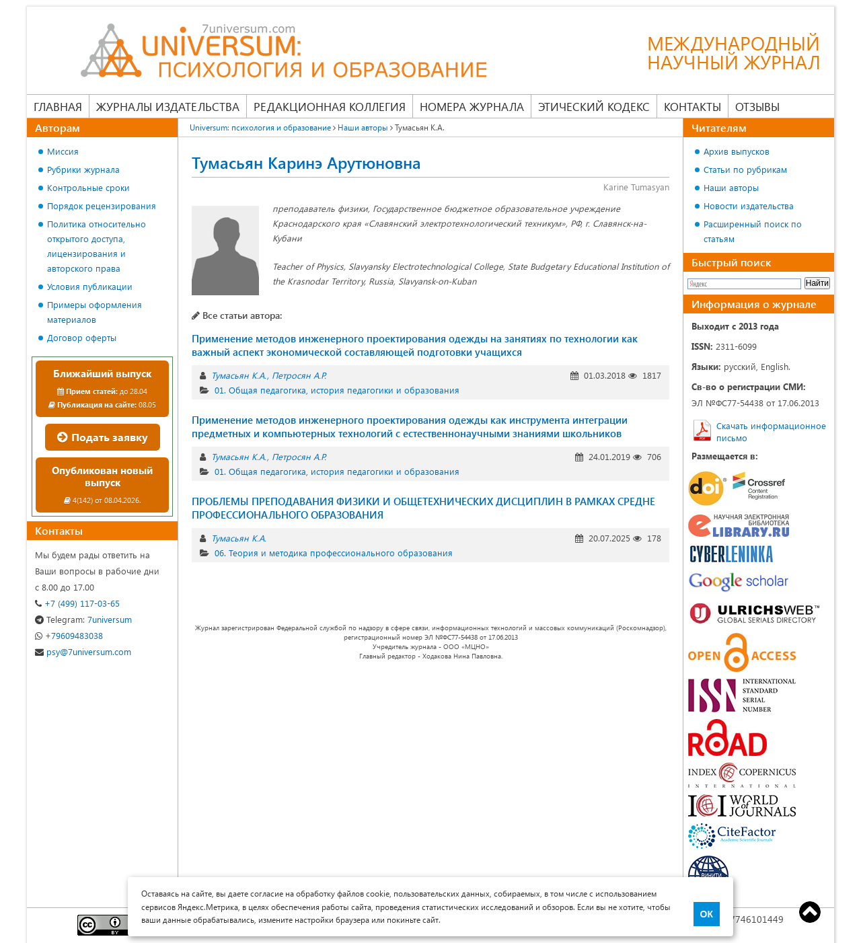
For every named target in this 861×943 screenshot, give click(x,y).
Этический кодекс (594, 106)
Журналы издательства (167, 106)
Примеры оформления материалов (94, 312)
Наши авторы (731, 187)
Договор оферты (81, 337)
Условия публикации (90, 286)
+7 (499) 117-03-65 (77, 603)
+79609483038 (69, 635)
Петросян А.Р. (299, 375)
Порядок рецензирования (101, 205)
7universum (83, 619)
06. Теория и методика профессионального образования (334, 552)
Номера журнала (472, 106)
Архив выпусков (737, 151)
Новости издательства (749, 205)
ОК (706, 914)
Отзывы (757, 106)
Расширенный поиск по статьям (753, 231)
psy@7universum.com (83, 651)
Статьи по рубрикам (745, 169)
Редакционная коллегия (330, 106)
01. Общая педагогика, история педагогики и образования (337, 389)
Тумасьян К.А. (238, 375)
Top (810, 912)
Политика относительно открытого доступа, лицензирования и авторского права (96, 246)
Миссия (63, 151)
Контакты (692, 106)
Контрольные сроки (88, 187)
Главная (58, 106)
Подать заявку (102, 437)
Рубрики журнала (83, 169)
